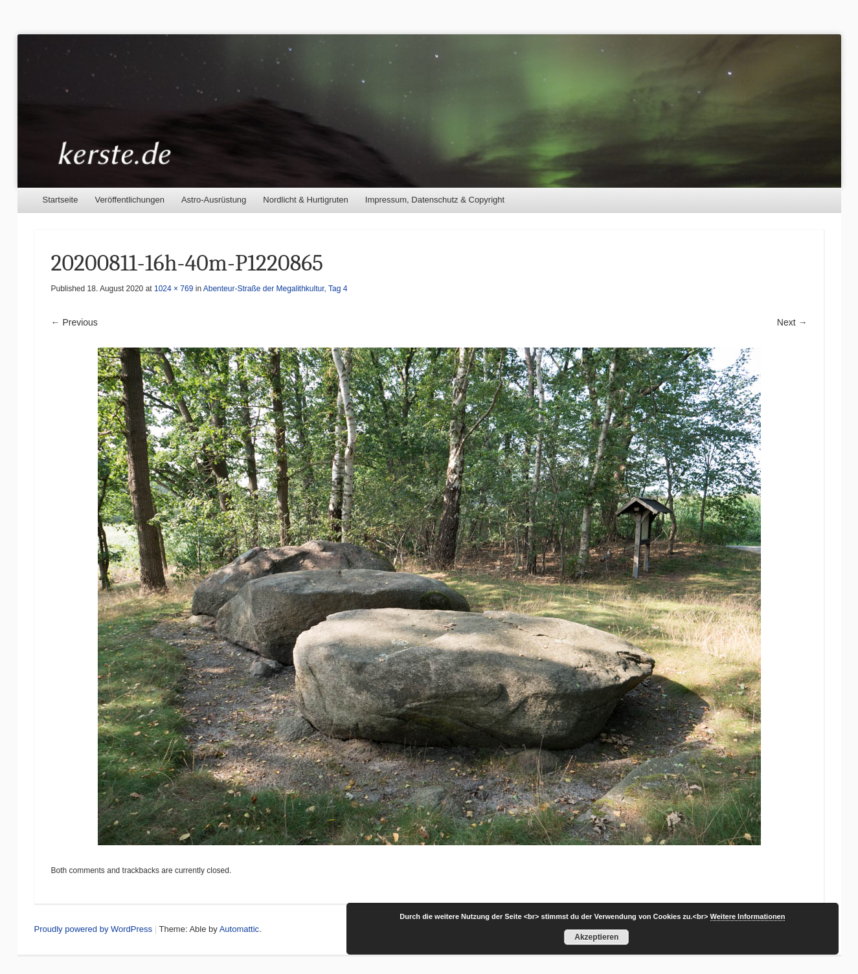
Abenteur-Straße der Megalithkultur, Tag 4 (275, 288)
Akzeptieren (596, 937)
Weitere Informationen (747, 916)
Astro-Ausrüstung (213, 200)
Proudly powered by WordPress (93, 929)
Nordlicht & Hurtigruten (305, 200)
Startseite (60, 200)
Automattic (239, 929)
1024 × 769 (173, 288)
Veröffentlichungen (129, 200)
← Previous (74, 322)
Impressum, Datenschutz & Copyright (434, 200)
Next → (792, 322)
